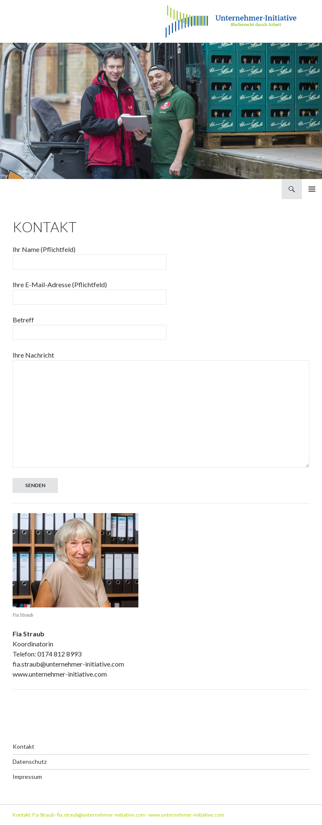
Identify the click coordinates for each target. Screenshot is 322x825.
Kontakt (23, 746)
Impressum (27, 776)
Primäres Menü (312, 189)
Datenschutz (30, 761)
